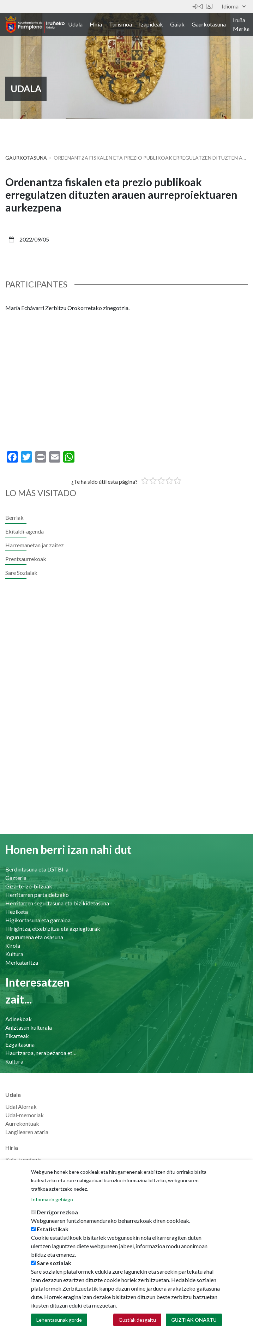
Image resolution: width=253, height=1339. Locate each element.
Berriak (14, 517)
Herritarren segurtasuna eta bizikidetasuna (57, 903)
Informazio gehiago (52, 1199)
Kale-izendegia (23, 1159)
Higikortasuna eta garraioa (38, 920)
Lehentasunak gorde (59, 1320)
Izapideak (151, 24)
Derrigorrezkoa (57, 1212)
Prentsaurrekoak (25, 558)
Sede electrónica (209, 6)
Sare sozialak (54, 1263)
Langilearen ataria (26, 1132)
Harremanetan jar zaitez (198, 6)
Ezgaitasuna (20, 1044)
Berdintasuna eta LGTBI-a (36, 869)
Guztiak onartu (194, 1320)
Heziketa (16, 911)
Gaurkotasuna (209, 24)
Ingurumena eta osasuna (34, 937)
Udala (75, 24)
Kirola (12, 945)
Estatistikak (52, 1229)
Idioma (234, 6)
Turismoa (120, 24)
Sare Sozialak (21, 572)
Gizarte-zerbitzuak (28, 886)
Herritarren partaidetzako (37, 894)
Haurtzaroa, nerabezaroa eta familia (41, 1052)
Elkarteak (17, 1035)
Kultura (14, 954)
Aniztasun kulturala (28, 1027)
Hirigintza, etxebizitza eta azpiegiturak (52, 928)
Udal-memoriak (24, 1115)
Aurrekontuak (22, 1123)
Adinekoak (18, 1019)
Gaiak (177, 24)
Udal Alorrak (21, 1106)
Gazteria (15, 877)
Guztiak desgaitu (137, 1320)
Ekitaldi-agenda (24, 531)
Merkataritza (21, 962)
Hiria (96, 24)
